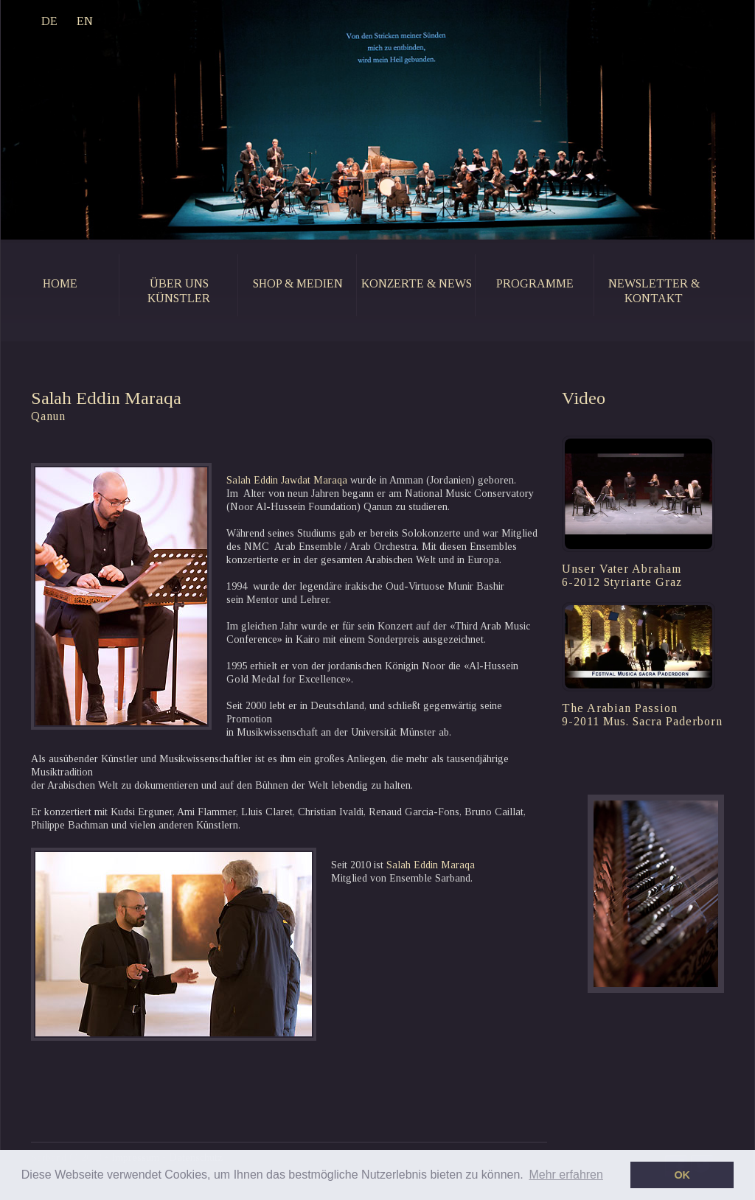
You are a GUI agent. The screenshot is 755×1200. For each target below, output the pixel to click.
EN (85, 21)
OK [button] (682, 1175)
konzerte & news (416, 283)
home (60, 283)
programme (535, 283)
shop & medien (298, 283)
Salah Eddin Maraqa (430, 865)
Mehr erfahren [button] (566, 1174)
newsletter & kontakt (654, 290)
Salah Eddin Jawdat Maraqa (288, 480)
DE (49, 21)
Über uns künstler (178, 290)
